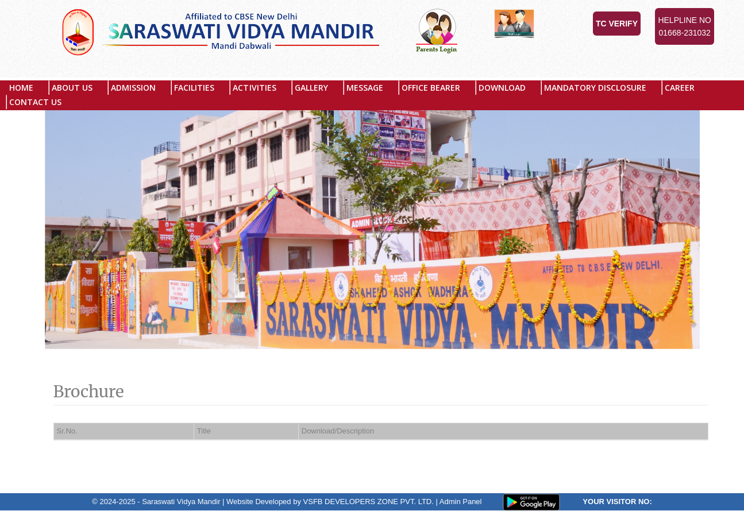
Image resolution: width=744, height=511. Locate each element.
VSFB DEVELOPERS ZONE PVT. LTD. (368, 501)
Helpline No (684, 27)
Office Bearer (431, 87)
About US (72, 87)
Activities (254, 87)
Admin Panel (461, 501)
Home (21, 87)
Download (502, 87)
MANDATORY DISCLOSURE (595, 87)
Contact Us (35, 101)
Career (680, 87)
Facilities (194, 87)
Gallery (311, 87)
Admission (133, 87)
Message (364, 87)
